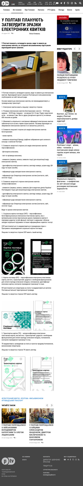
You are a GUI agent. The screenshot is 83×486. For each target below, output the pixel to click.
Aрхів (77, 10)
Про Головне (30, 10)
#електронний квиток (11, 398)
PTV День (51, 10)
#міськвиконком (36, 398)
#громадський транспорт (12, 401)
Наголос (41, 10)
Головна (6, 10)
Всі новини (17, 10)
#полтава (24, 398)
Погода (61, 10)
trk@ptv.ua (47, 466)
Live (13, 3)
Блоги (69, 10)
